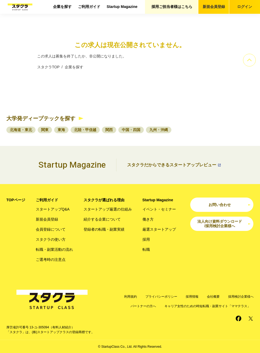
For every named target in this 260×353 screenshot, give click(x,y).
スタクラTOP (48, 67)
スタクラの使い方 (51, 239)
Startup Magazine (122, 7)
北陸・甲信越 (85, 130)
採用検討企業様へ (241, 296)
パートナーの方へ (143, 306)
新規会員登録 (214, 7)
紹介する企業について (102, 219)
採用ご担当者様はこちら (171, 7)
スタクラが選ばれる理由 (104, 200)
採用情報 (192, 296)
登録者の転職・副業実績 (104, 229)
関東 (45, 130)
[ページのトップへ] (249, 60)
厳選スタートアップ (159, 229)
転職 (146, 249)
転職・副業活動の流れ (54, 249)
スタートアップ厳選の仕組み (108, 209)
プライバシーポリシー (161, 296)
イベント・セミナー (159, 209)
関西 (109, 130)
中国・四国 (131, 130)
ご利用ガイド (89, 7)
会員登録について (51, 229)
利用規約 (130, 296)
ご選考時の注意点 (51, 259)
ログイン (244, 7)
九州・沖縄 (158, 130)
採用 (146, 239)
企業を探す (62, 7)
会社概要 (213, 296)
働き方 (148, 219)
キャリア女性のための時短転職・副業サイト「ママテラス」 (207, 306)
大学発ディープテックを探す (40, 118)
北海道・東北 (21, 130)
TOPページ (15, 200)
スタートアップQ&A (53, 209)
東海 (61, 130)
